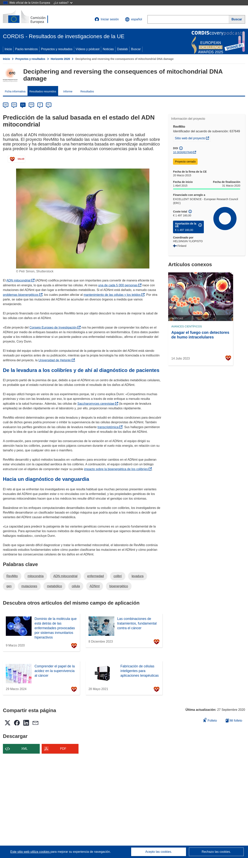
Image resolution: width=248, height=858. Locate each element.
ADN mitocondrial (20, 280)
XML (24, 748)
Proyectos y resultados (56, 49)
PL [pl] (48, 104)
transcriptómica (109, 427)
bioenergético (118, 586)
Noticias (108, 49)
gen (9, 586)
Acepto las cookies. (158, 851)
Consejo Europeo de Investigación (55, 327)
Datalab (122, 49)
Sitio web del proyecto (193, 138)
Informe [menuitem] (67, 91)
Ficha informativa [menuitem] (15, 91)
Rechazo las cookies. (216, 851)
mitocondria (36, 576)
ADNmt (95, 586)
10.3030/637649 (183, 152)
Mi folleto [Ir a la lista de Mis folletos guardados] (234, 720)
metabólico (54, 586)
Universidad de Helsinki (56, 360)
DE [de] (5, 104)
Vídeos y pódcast (88, 49)
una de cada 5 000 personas (119, 285)
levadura (137, 576)
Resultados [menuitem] (87, 91)
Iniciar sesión (107, 19)
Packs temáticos (26, 49)
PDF (63, 748)
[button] (133, 19)
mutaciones (29, 586)
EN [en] (14, 104)
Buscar (136, 49)
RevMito (12, 576)
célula (76, 586)
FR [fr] (31, 104)
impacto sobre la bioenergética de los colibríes (118, 469)
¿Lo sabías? (63, 2)
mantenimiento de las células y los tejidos (114, 294)
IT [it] (40, 104)
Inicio (8, 49)
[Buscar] (237, 19)
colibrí (118, 576)
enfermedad (95, 576)
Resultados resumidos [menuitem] (42, 91)
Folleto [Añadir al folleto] (210, 720)
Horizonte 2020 (60, 58)
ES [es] (22, 104)
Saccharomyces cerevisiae (97, 403)
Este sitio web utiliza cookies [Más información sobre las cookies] (30, 851)
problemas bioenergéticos (22, 294)
